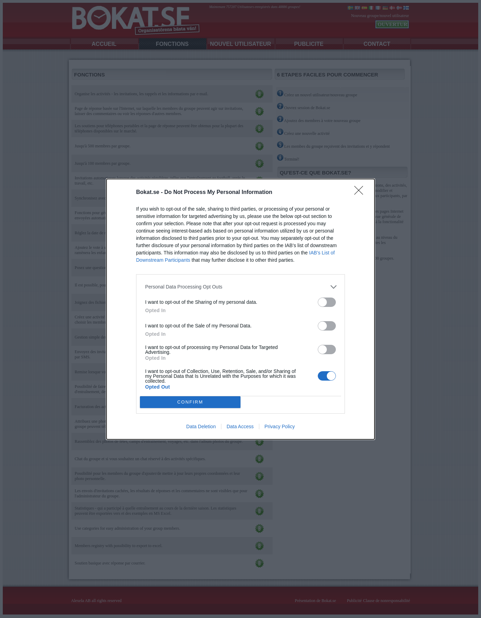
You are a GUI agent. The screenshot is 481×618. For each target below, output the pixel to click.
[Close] (361, 192)
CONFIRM (190, 402)
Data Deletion (201, 426)
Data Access (240, 426)
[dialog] (240, 309)
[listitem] (240, 287)
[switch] (327, 302)
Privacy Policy (280, 426)
